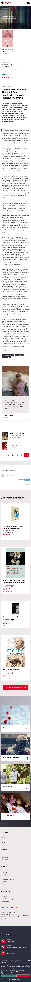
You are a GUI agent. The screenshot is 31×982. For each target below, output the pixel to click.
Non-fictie (9, 62)
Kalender (3, 840)
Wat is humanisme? (6, 857)
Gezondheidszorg (5, 901)
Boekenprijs (4, 881)
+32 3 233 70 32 (10, 942)
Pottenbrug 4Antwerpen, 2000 (11, 954)
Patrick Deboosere (10, 60)
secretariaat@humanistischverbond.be (16, 947)
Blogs (3, 842)
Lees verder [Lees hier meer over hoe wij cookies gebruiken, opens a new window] (27, 968)
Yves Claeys (14, 69)
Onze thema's (4, 859)
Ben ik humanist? (5, 855)
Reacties (7, 53)
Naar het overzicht (8, 16)
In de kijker (4, 872)
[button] (15, 979)
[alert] (15, 970)
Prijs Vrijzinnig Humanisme (7, 879)
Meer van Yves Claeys (20, 423)
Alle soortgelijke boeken (14, 687)
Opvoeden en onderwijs (7, 899)
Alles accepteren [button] (8, 976)
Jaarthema (4, 896)
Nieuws (3, 838)
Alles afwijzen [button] (23, 976)
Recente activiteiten (6, 877)
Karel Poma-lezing (5, 884)
